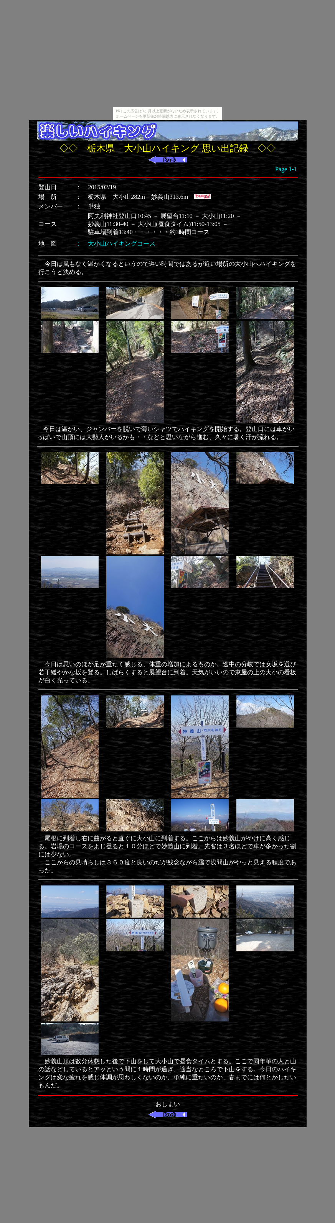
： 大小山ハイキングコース (115, 243)
